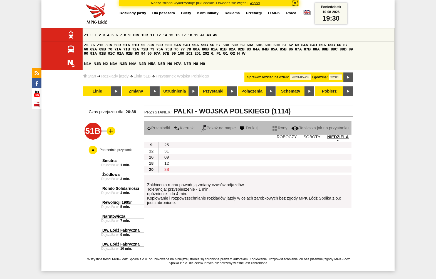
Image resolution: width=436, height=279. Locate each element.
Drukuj (248, 128)
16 (177, 35)
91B (102, 53)
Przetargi (254, 13)
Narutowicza (113, 216)
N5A (152, 64)
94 (143, 53)
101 (189, 53)
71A (117, 49)
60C (268, 45)
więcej (255, 3)
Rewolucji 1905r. (117, 202)
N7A (178, 64)
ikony (279, 128)
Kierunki (184, 128)
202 (206, 53)
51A (126, 45)
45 (215, 35)
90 (86, 53)
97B (166, 53)
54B (186, 45)
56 (212, 45)
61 (285, 45)
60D (277, 45)
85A (274, 49)
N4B (142, 64)
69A (93, 49)
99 (174, 53)
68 (86, 49)
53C (168, 45)
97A (157, 53)
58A (226, 45)
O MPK (274, 13)
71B (126, 49)
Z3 (86, 45)
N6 (169, 64)
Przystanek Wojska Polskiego (182, 76)
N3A (114, 64)
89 (351, 49)
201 (198, 53)
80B (205, 49)
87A (298, 49)
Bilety (186, 13)
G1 (225, 53)
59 (243, 45)
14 (165, 35)
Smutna (109, 160)
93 (137, 53)
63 (297, 45)
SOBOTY (311, 137)
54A (177, 45)
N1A (87, 64)
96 (149, 53)
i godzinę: (320, 77)
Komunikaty (207, 13)
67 (345, 45)
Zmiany (136, 91)
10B (145, 35)
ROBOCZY (287, 137)
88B (325, 49)
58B (235, 45)
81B (223, 49)
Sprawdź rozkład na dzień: (268, 77)
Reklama (232, 13)
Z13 (100, 45)
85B (283, 49)
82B (241, 49)
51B (135, 45)
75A (160, 49)
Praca (291, 13)
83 (249, 49)
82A (232, 49)
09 (166, 157)
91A (93, 53)
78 (189, 49)
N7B (187, 64)
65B (331, 45)
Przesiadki (158, 128)
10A (136, 35)
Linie (97, 91)
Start (89, 76)
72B (144, 49)
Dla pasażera (163, 13)
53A (150, 45)
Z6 (92, 45)
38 (166, 169)
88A (316, 49)
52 (143, 45)
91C (111, 53)
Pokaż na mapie (218, 128)
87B (307, 49)
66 (339, 45)
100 (181, 53)
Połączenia (251, 91)
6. (212, 53)
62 (291, 45)
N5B (161, 64)
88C (334, 49)
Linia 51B (142, 76)
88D (343, 49)
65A (322, 45)
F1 (218, 53)
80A (196, 49)
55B (204, 45)
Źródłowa (111, 174)
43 (209, 35)
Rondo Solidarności (120, 188)
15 (171, 35)
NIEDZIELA (338, 137)
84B (265, 49)
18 (190, 35)
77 (182, 49)
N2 (105, 64)
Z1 (86, 35)
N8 (195, 64)
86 (291, 49)
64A (304, 45)
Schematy (290, 91)
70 (110, 49)
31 (166, 151)
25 (166, 145)
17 (184, 35)
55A (195, 45)
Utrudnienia (174, 91)
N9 (202, 64)
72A (135, 49)
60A (250, 45)
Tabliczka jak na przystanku (320, 128)
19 (196, 35)
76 (176, 49)
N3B (123, 64)
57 (218, 45)
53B (160, 45)
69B (102, 49)
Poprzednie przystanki (116, 150)
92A (120, 53)
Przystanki (213, 91)
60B (259, 45)
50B (117, 45)
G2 (232, 53)
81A (214, 49)
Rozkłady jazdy (115, 76)
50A (108, 45)
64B (313, 45)
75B (168, 49)
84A (256, 49)
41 (202, 35)
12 (159, 35)
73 (152, 49)
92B (129, 53)
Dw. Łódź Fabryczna (121, 230)
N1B (97, 64)
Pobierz (329, 91)
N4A (133, 64)
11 (152, 35)
